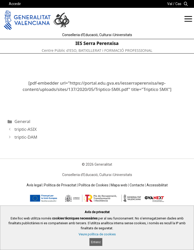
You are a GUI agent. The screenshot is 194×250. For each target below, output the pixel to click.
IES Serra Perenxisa (96, 43)
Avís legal (34, 185)
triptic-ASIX (25, 129)
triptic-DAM (25, 137)
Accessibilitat (157, 185)
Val (169, 4)
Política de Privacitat (60, 185)
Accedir (15, 4)
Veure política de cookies (97, 234)
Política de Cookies (93, 185)
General (22, 121)
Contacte (137, 185)
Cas (178, 4)
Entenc (96, 242)
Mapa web (119, 185)
